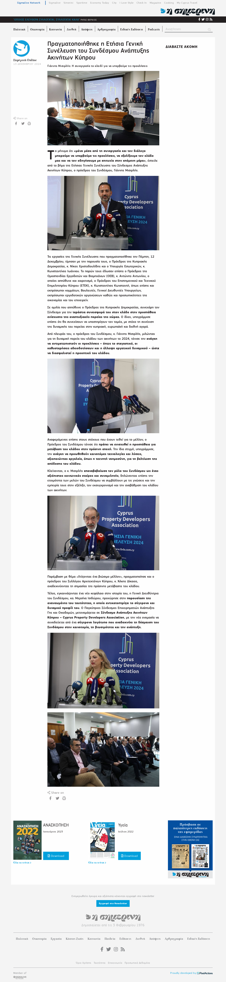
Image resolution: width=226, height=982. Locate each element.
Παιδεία (110, 938)
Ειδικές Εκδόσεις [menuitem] (131, 29)
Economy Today (99, 2)
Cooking (169, 2)
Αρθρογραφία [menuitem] (106, 29)
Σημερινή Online (25, 60)
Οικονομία (39, 938)
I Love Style (126, 2)
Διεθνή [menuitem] (71, 29)
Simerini (68, 2)
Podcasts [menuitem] (154, 29)
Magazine (155, 2)
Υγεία (123, 825)
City (114, 2)
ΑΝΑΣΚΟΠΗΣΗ (56, 825)
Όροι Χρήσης (83, 962)
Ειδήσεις (125, 938)
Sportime (81, 2)
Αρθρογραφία (174, 938)
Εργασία (56, 938)
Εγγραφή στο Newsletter (113, 903)
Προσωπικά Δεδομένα (137, 962)
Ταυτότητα (99, 962)
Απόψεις (155, 938)
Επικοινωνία (115, 962)
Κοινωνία (94, 938)
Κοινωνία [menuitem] (55, 29)
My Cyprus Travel (187, 2)
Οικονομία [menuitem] (37, 29)
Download (56, 855)
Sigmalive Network (28, 2)
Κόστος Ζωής (74, 938)
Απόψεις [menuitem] (87, 29)
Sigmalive (54, 2)
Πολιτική (22, 938)
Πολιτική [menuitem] (19, 29)
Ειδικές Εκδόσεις (198, 938)
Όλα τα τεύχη (22, 862)
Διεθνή (140, 938)
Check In (142, 2)
